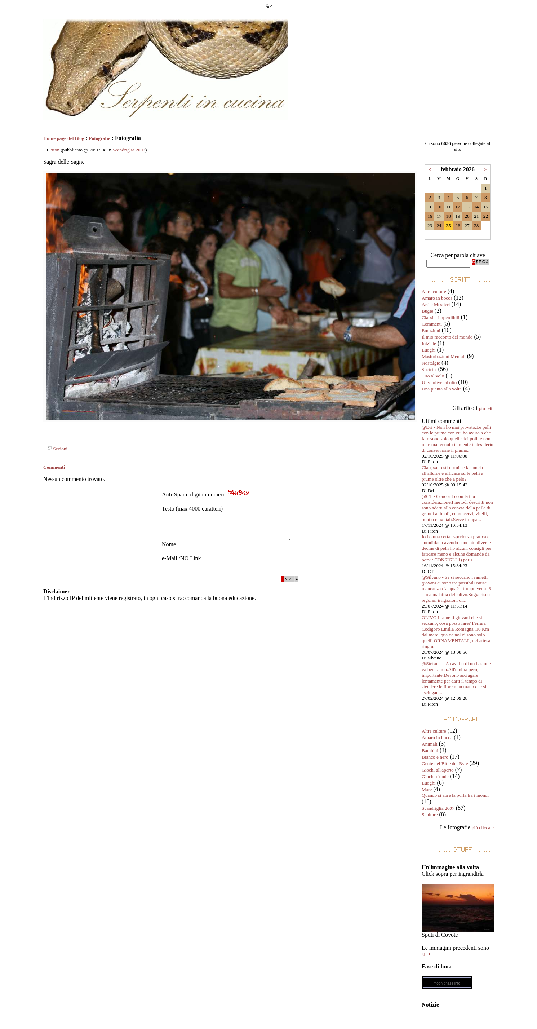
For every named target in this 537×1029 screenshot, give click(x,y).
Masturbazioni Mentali (444, 356)
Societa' (429, 369)
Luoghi (429, 350)
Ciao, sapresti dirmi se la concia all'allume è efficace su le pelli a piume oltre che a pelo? (452, 473)
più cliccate (483, 827)
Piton (54, 150)
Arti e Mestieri (436, 304)
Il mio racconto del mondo (447, 337)
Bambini (430, 750)
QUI (426, 954)
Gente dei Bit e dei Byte (445, 763)
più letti (486, 408)
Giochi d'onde (435, 776)
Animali (430, 744)
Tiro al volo (433, 376)
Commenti (432, 324)
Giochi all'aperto (438, 770)
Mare (427, 789)
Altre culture (434, 291)
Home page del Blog (64, 138)
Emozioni (431, 330)
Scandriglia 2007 (128, 150)
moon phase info (447, 983)
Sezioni (56, 448)
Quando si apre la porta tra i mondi (455, 795)
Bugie (427, 311)
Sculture (430, 814)
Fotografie (99, 138)
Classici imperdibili (441, 317)
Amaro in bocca (437, 298)
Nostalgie (431, 363)
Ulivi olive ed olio (439, 382)
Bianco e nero (435, 757)
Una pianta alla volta (442, 389)
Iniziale (429, 343)
